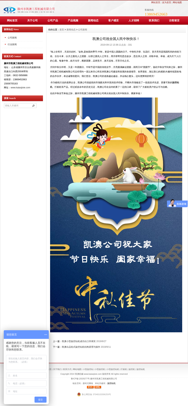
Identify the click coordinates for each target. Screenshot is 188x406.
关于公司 (32, 20)
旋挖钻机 (141, 369)
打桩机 (124, 369)
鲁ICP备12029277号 (80, 378)
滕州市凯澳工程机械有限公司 (103, 378)
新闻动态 (93, 20)
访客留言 (174, 20)
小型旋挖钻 (88, 369)
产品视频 (73, 20)
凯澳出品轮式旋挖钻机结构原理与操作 (81, 347)
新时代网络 (88, 383)
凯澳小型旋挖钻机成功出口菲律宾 (79, 341)
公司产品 (52, 20)
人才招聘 (134, 20)
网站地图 (177, 2)
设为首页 (166, 2)
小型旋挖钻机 (113, 369)
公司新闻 (82, 29)
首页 (61, 29)
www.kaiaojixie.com (20, 87)
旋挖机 (132, 369)
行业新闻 (12, 44)
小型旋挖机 (100, 369)
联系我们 (154, 20)
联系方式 (67, 369)
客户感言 (113, 20)
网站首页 (155, 2)
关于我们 (57, 369)
